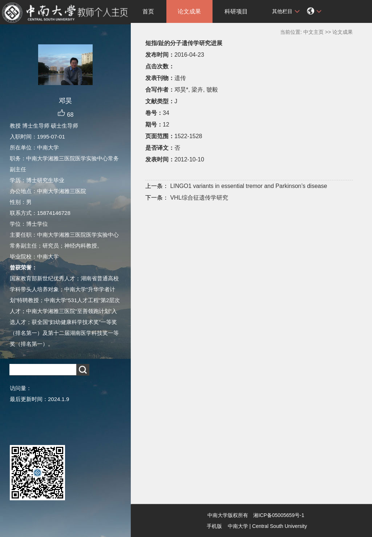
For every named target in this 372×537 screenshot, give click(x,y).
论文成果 (189, 11)
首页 (148, 11)
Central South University (279, 526)
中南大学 (238, 526)
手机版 (214, 526)
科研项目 (236, 11)
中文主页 (313, 32)
